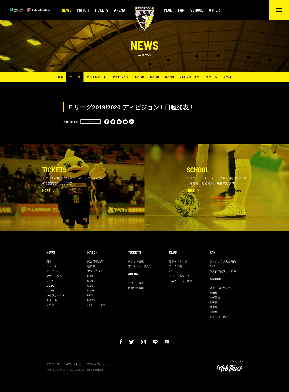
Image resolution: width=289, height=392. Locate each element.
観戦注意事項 (136, 287)
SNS (212, 266)
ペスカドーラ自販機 (180, 280)
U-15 (90, 285)
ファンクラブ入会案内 (223, 261)
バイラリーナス (190, 77)
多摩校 (214, 307)
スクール (211, 77)
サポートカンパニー (180, 276)
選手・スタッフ (178, 261)
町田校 (214, 292)
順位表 (91, 266)
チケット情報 (136, 261)
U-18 (90, 276)
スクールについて (220, 287)
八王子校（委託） (220, 316)
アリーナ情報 (136, 283)
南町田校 (215, 297)
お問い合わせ (73, 364)
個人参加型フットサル (223, 271)
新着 (60, 77)
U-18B (91, 280)
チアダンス (52, 364)
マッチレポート (96, 77)
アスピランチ (120, 77)
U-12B (91, 300)
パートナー (175, 271)
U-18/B (139, 77)
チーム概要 (175, 266)
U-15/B (154, 77)
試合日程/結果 (95, 261)
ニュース (74, 77)
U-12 (90, 295)
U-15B (91, 290)
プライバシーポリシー (100, 364)
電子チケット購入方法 (141, 266)
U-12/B (169, 77)
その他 (227, 77)
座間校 (214, 312)
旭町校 (214, 302)
